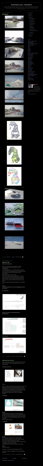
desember (32, 18)
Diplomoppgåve (30, 42)
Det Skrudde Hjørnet (31, 71)
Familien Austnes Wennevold (33, 53)
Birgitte (29, 49)
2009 (30, 14)
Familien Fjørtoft (30, 54)
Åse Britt (29, 50)
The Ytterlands (30, 55)
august (31, 24)
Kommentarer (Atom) (10, 460)
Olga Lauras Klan (31, 45)
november (32, 20)
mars (31, 26)
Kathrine (29, 66)
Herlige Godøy (30, 57)
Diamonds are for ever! (8, 360)
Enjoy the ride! (6, 262)
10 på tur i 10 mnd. (31, 79)
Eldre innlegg (24, 458)
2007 (30, 17)
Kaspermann (30, 61)
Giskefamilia (30, 58)
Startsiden (14, 458)
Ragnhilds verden (21, 5)
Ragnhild (36, 84)
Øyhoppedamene (31, 63)
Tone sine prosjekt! (31, 75)
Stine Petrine (30, 69)
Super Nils (29, 65)
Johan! (29, 77)
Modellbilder (5, 14)
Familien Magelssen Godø (32, 43)
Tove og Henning (31, 73)
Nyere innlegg (4, 458)
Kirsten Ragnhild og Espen (32, 74)
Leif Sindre (30, 70)
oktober (31, 21)
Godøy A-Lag (30, 67)
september (32, 23)
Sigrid (29, 51)
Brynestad (29, 59)
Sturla (29, 47)
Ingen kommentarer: (19, 356)
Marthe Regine (30, 62)
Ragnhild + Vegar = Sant (32, 41)
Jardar (29, 46)
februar (31, 32)
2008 (30, 15)
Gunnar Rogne (30, 78)
